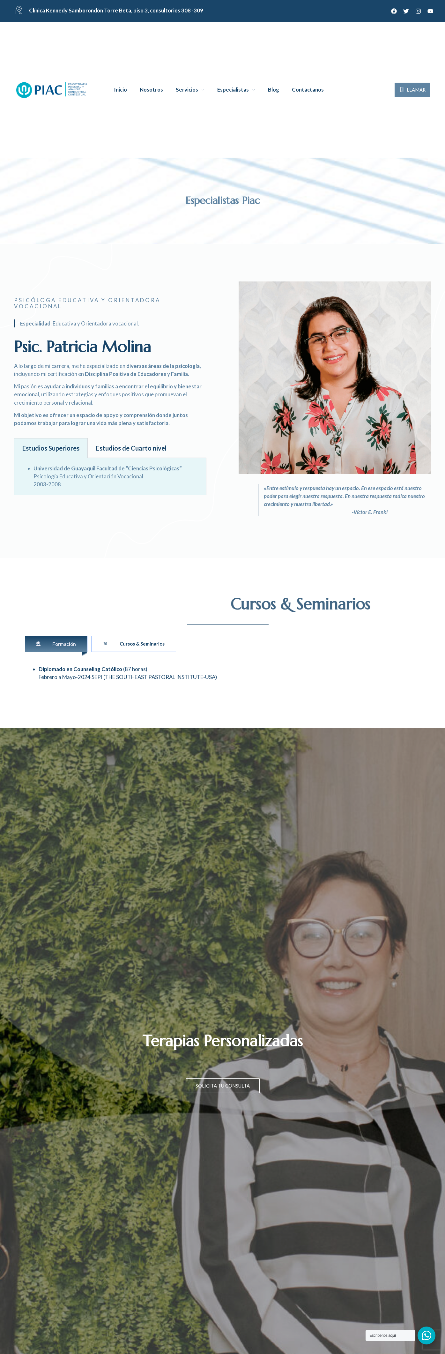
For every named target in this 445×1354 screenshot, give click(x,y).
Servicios (187, 90)
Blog (273, 90)
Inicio (120, 90)
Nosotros (151, 90)
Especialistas (233, 90)
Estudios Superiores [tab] (50, 448)
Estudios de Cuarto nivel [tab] (131, 448)
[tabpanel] (110, 476)
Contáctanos (308, 90)
